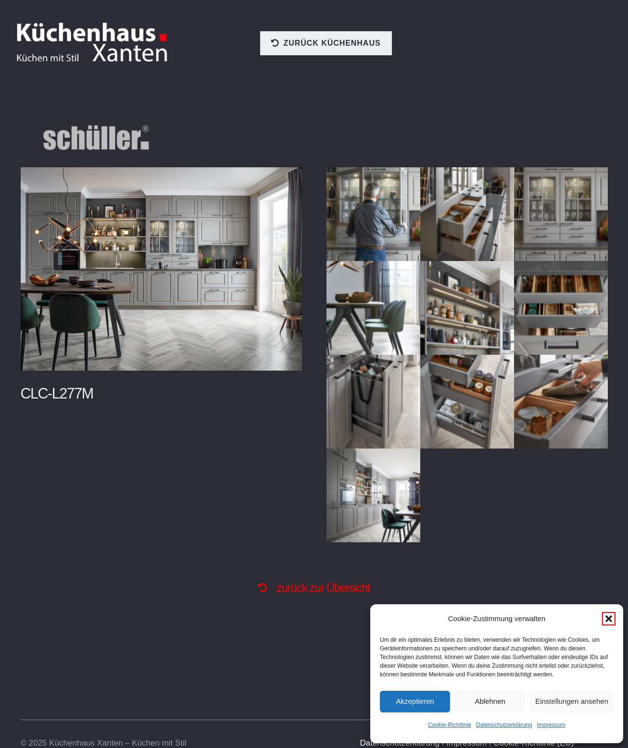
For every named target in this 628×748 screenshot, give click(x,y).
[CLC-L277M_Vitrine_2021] (561, 214)
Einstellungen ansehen (571, 701)
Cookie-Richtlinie (449, 725)
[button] (609, 618)
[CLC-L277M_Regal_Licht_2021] (467, 308)
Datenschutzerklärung (504, 725)
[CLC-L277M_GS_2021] (373, 495)
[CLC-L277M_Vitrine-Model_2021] (373, 214)
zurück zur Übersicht (323, 587)
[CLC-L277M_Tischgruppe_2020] (373, 308)
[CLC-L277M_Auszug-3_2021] (467, 402)
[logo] (93, 42)
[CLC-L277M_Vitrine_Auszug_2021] (467, 214)
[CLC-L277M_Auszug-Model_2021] (561, 402)
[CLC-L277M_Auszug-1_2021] (561, 308)
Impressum (551, 725)
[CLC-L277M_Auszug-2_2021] (373, 402)
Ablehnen (490, 701)
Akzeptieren (415, 701)
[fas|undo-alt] (267, 587)
